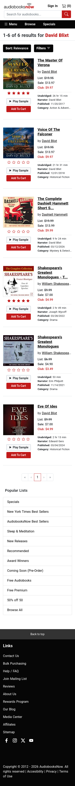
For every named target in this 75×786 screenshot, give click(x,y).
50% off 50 (15, 600)
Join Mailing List (15, 679)
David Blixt (49, 72)
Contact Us (11, 656)
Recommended (18, 551)
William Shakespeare (57, 284)
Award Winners (18, 561)
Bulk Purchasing (14, 663)
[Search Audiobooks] (66, 14)
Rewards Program (16, 702)
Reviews (9, 686)
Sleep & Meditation (20, 531)
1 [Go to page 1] (37, 477)
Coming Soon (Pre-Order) (25, 571)
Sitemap (9, 732)
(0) (66, 6)
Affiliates (9, 724)
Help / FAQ (11, 671)
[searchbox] (33, 14)
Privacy (51, 771)
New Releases (17, 541)
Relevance (17, 48)
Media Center (12, 717)
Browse (30, 24)
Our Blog (9, 709)
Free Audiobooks (19, 580)
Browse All (14, 610)
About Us (9, 694)
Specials (49, 24)
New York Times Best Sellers (28, 512)
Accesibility (35, 771)
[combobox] (37, 14)
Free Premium (17, 590)
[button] (12, 24)
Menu (10, 24)
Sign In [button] (53, 6)
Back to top (37, 634)
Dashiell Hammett (55, 214)
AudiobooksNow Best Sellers (28, 521)
